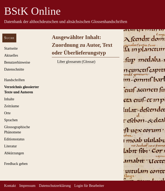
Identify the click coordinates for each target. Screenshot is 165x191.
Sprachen (11, 120)
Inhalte (9, 99)
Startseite (11, 48)
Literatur (10, 146)
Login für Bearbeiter (89, 186)
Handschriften (14, 80)
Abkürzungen (14, 153)
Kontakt (10, 186)
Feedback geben (16, 164)
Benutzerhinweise (17, 62)
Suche (9, 38)
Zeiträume (11, 106)
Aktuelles (11, 55)
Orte (7, 113)
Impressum (27, 186)
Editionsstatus (14, 139)
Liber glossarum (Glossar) (76, 62)
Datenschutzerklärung (55, 186)
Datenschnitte (14, 69)
